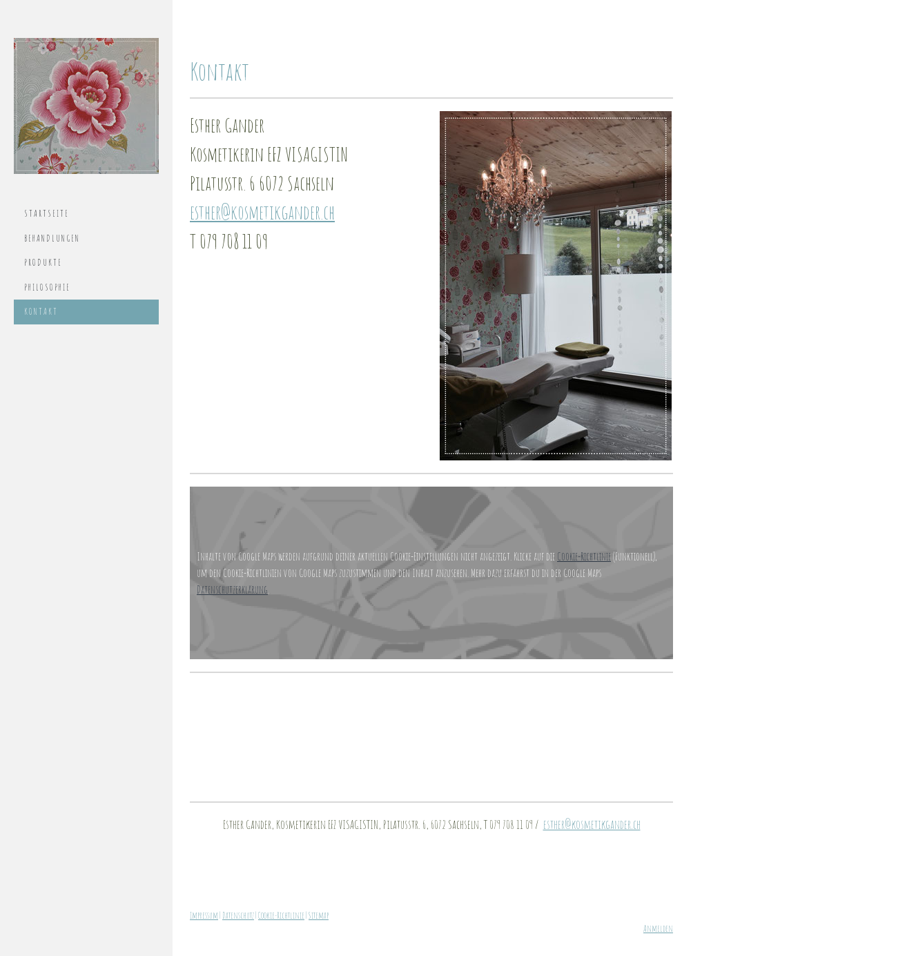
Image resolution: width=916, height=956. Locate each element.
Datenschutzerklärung (232, 589)
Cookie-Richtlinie (584, 556)
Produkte (43, 262)
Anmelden (658, 928)
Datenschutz (238, 915)
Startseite (46, 213)
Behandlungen (52, 238)
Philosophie (47, 287)
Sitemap (319, 915)
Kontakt (41, 311)
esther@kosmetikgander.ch (262, 212)
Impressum (204, 915)
